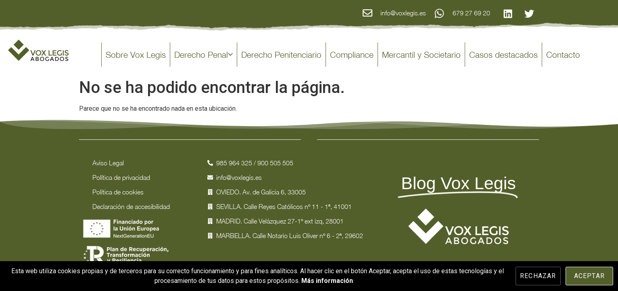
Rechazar (538, 276)
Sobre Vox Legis (136, 54)
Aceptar (589, 276)
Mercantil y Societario (421, 54)
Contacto (563, 54)
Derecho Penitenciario (281, 54)
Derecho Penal (203, 54)
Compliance (352, 54)
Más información (327, 281)
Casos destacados (503, 54)
